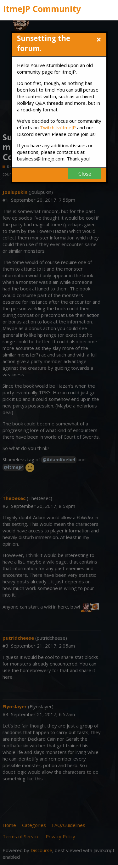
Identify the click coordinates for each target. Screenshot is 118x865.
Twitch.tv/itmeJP (58, 127)
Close (84, 173)
